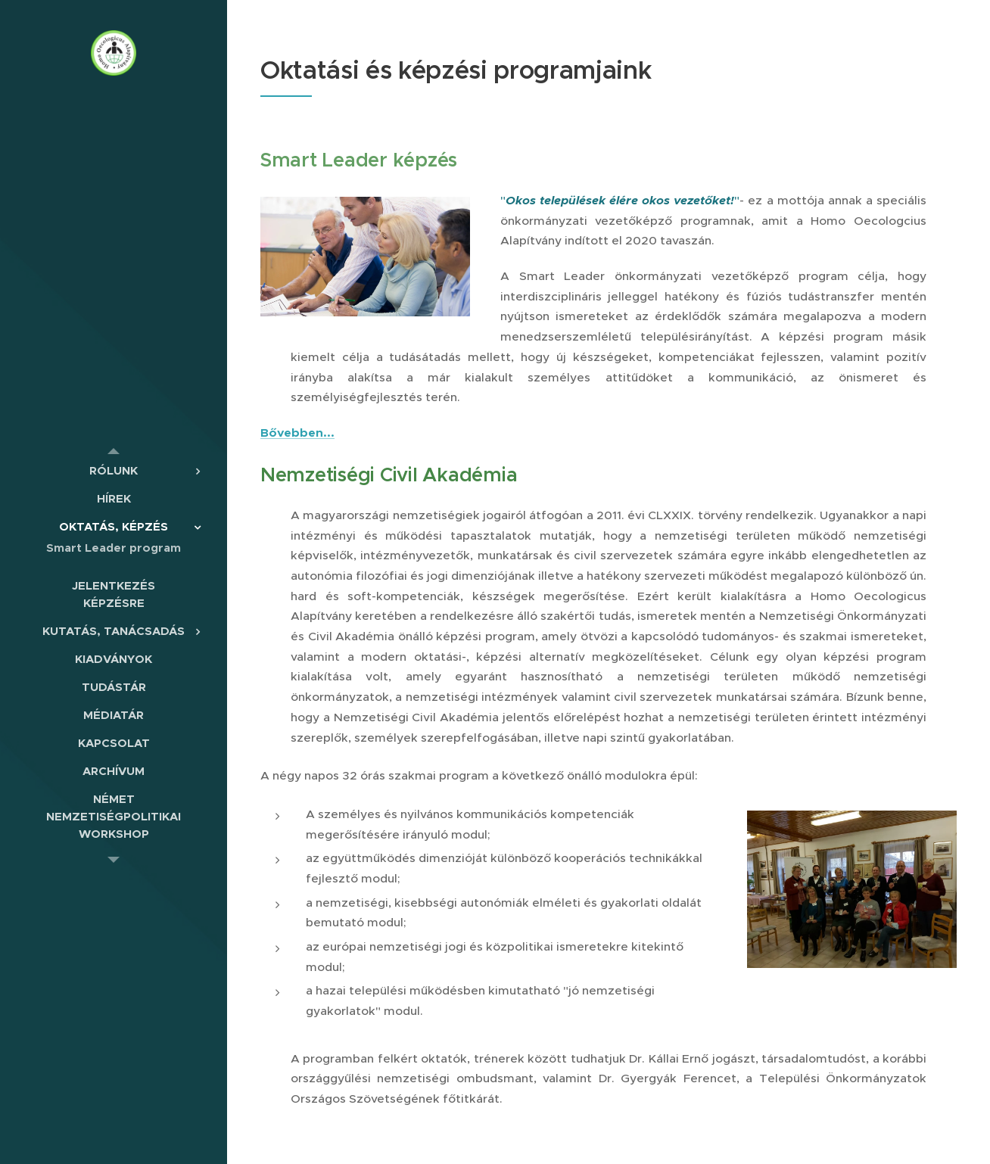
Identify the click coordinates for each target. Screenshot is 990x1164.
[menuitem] (114, 470)
